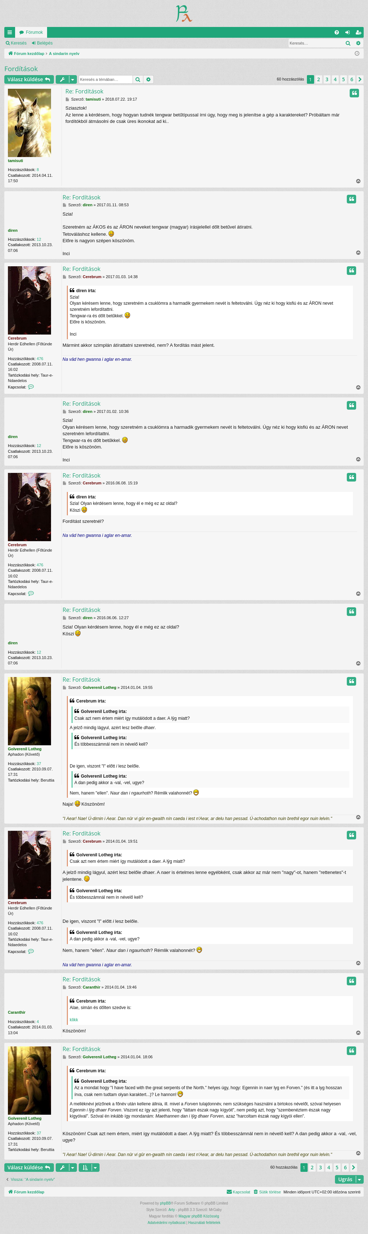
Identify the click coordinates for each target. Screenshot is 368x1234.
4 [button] (335, 79)
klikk (74, 1019)
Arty (172, 1210)
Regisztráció (75, 43)
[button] (360, 79)
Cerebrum (17, 338)
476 (40, 358)
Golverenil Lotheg (25, 749)
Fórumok (34, 32)
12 (39, 239)
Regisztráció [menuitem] (360, 34)
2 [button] (318, 79)
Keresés (19, 43)
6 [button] (351, 79)
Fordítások (21, 68)
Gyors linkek (11, 34)
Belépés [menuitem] (349, 34)
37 (39, 763)
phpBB (165, 1203)
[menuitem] (336, 32)
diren (13, 230)
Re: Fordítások (84, 91)
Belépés (44, 43)
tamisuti (15, 160)
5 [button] (343, 79)
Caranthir (17, 1012)
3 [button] (327, 79)
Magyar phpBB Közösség (199, 1216)
